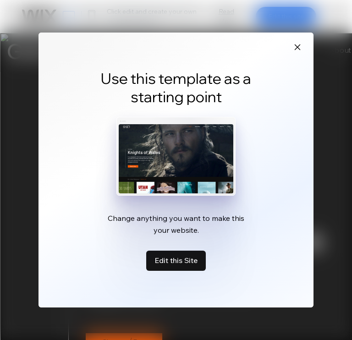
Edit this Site (176, 260)
